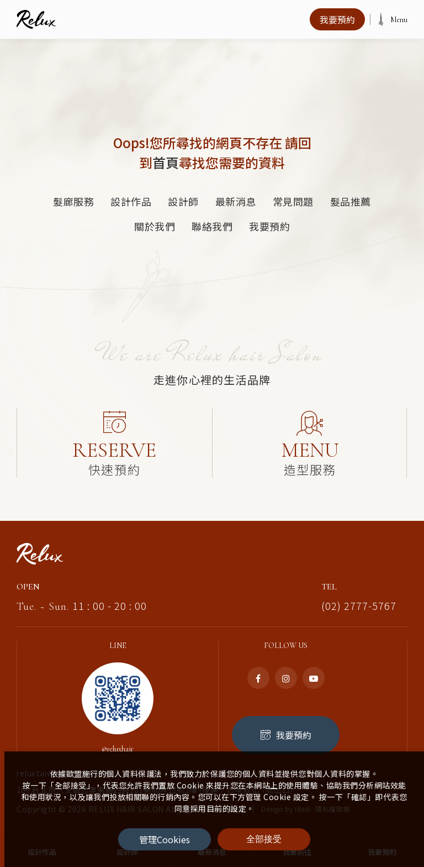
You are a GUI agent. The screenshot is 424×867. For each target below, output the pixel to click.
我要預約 (269, 226)
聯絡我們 (212, 226)
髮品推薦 (350, 201)
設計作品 (130, 201)
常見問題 (293, 201)
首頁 (165, 162)
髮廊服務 (73, 201)
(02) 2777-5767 (358, 595)
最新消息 (235, 201)
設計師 (183, 201)
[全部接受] (264, 839)
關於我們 (154, 226)
